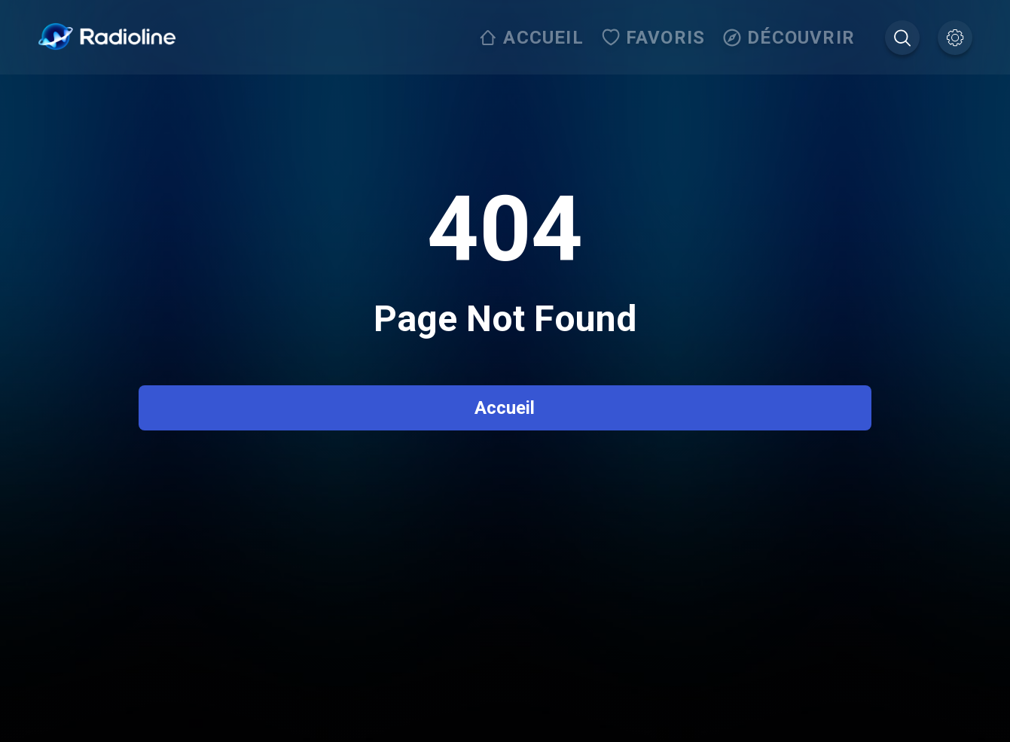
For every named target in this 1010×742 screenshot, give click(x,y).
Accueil (504, 407)
